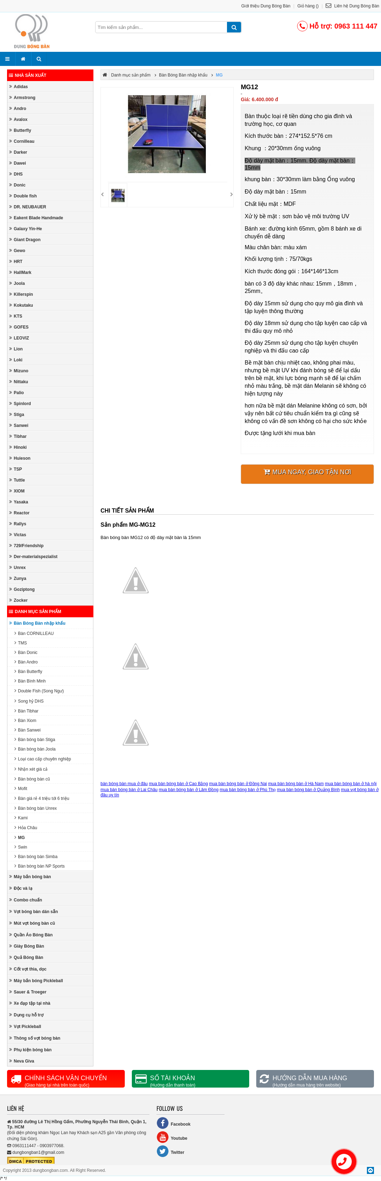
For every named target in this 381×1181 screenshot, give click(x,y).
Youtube (171, 1137)
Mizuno (18, 370)
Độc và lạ (20, 888)
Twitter (170, 1151)
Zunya (17, 578)
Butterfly (20, 130)
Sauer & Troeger (28, 992)
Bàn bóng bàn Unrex (35, 808)
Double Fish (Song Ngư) (39, 690)
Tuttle (17, 480)
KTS (15, 316)
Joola (17, 283)
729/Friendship (26, 545)
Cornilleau (22, 141)
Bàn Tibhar (26, 711)
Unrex (17, 567)
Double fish (23, 195)
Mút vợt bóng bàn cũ (32, 923)
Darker (18, 152)
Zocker (18, 600)
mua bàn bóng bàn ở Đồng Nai (238, 783)
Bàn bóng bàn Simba (35, 856)
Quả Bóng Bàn (26, 957)
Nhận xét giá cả (31, 769)
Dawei (17, 163)
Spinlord (20, 403)
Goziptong (22, 589)
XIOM (17, 491)
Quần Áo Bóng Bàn (31, 934)
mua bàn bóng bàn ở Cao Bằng (178, 783)
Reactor (19, 512)
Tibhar (17, 436)
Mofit (20, 788)
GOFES (19, 327)
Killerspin (21, 294)
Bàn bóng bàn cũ (32, 779)
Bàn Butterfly (28, 671)
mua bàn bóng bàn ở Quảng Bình (308, 789)
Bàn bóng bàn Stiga (34, 739)
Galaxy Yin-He (25, 228)
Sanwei (18, 425)
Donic (17, 185)
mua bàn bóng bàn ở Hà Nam (296, 783)
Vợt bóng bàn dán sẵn (33, 911)
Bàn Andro (26, 662)
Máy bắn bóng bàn (30, 876)
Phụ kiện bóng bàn (30, 1049)
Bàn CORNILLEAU (34, 633)
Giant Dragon (25, 239)
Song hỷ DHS (29, 701)
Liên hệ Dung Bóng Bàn (352, 6)
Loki (16, 359)
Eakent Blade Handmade (36, 217)
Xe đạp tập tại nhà (29, 1003)
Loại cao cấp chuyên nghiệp (42, 758)
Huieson (19, 458)
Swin (20, 847)
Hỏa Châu (25, 827)
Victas (17, 534)
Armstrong (22, 97)
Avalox (18, 119)
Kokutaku (21, 305)
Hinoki (18, 447)
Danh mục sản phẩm (35, 611)
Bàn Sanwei (27, 730)
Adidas (18, 86)
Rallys (17, 523)
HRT (16, 261)
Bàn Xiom (25, 720)
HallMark (20, 272)
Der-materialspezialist (33, 556)
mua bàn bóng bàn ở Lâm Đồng (188, 789)
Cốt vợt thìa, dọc (28, 969)
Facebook (173, 1123)
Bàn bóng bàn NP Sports (39, 866)
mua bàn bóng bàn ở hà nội (351, 783)
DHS (16, 174)
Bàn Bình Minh (30, 681)
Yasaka (18, 501)
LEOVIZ (19, 338)
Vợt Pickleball (25, 1026)
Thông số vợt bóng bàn (34, 1038)
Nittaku (18, 381)
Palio (16, 392)
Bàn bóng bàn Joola (35, 749)
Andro (17, 108)
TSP (15, 469)
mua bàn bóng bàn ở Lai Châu (129, 789)
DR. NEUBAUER (27, 206)
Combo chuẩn (25, 899)
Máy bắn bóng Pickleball (36, 980)
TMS (20, 642)
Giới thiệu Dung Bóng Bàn (265, 6)
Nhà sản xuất (27, 75)
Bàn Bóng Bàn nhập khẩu (37, 623)
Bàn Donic (25, 652)
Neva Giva (21, 1061)
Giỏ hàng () (308, 6)
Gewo (17, 250)
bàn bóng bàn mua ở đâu (124, 783)
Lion (16, 348)
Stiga (16, 414)
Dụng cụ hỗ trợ (26, 1014)
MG (19, 837)
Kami (20, 817)
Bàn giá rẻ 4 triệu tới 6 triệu (41, 798)
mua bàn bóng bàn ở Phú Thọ (248, 789)
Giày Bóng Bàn (26, 946)
